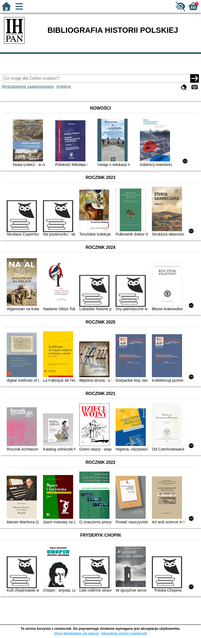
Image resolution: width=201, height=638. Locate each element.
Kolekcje (63, 86)
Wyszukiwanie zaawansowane (28, 86)
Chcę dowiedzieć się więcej (76, 633)
